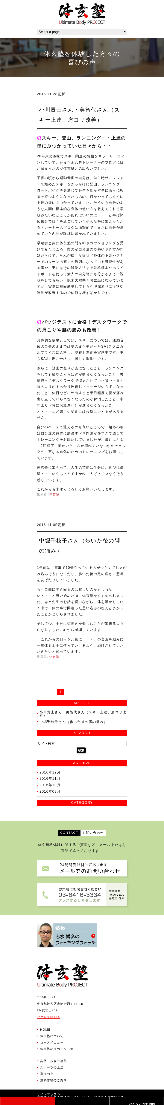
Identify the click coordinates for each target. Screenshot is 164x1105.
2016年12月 (50, 772)
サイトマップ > (48, 1094)
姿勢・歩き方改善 (53, 1061)
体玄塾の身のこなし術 (57, 1049)
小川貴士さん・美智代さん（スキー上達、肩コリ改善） (82, 713)
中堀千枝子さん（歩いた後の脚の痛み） (73, 722)
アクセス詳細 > (48, 1017)
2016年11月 (50, 778)
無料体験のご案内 (53, 1080)
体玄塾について (52, 1036)
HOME (45, 1029)
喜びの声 (46, 1074)
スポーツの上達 (52, 1067)
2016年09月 (50, 791)
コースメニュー (52, 1042)
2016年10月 (50, 785)
